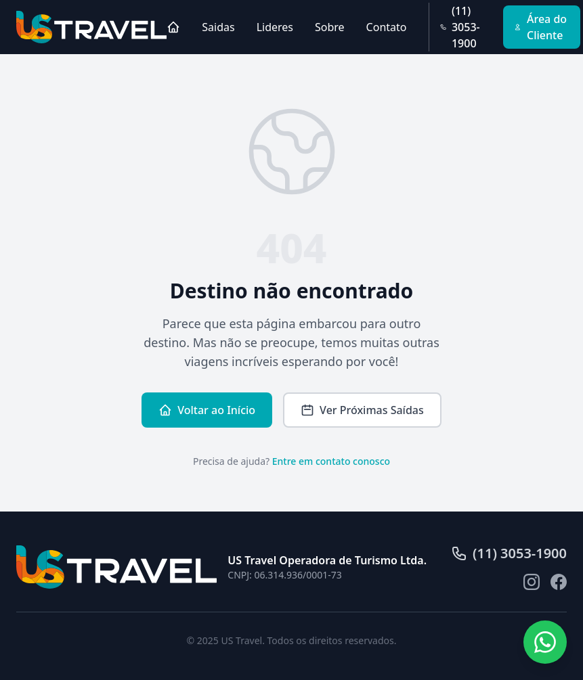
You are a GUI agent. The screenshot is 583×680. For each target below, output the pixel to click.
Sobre (330, 27)
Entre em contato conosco (331, 461)
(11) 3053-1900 (460, 27)
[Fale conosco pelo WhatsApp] (545, 642)
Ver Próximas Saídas (362, 410)
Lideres (275, 27)
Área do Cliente (540, 27)
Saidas (218, 27)
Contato (386, 27)
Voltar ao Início (206, 410)
